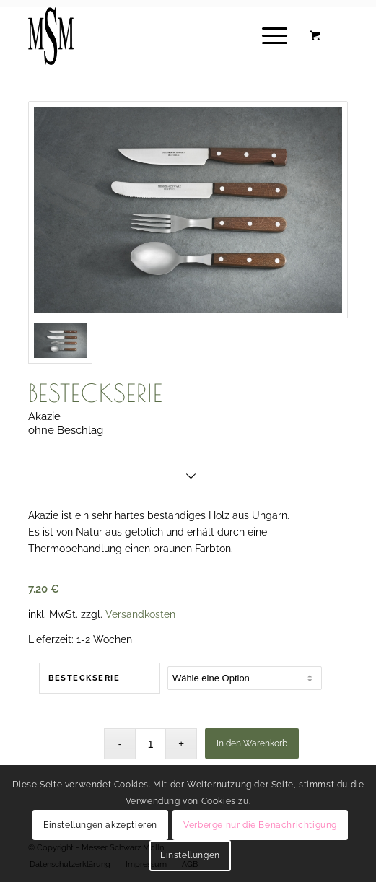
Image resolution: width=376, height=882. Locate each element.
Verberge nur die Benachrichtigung (260, 825)
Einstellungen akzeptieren (100, 825)
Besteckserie (84, 678)
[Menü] (267, 36)
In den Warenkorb (252, 743)
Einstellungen (190, 855)
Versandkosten (140, 614)
